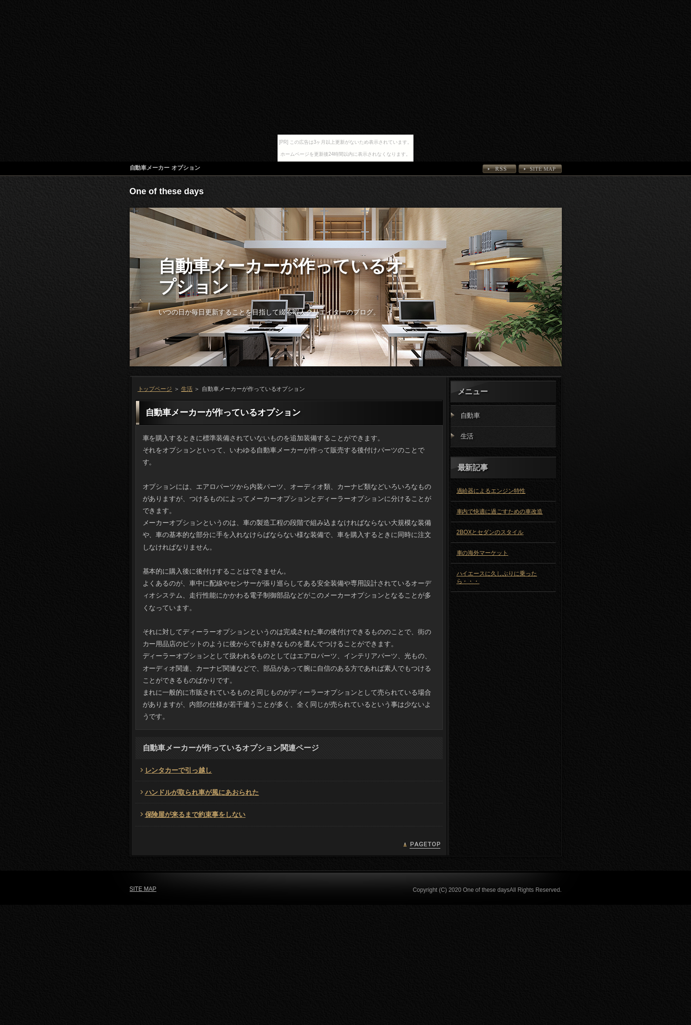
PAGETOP (421, 845)
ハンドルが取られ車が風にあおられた (202, 792)
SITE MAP (540, 168)
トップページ (155, 389)
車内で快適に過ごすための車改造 (500, 511)
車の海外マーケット (483, 553)
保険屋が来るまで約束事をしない (195, 814)
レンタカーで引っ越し (178, 770)
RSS (499, 168)
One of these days (167, 191)
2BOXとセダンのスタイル (490, 532)
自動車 (471, 415)
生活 (187, 389)
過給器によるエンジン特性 (491, 491)
